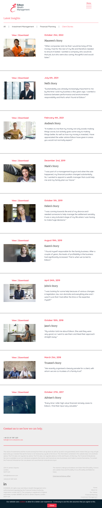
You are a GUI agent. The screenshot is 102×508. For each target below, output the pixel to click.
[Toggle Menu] (88, 6)
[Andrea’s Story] (20, 130)
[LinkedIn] (5, 484)
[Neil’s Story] (20, 90)
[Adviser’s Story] (20, 405)
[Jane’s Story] (20, 333)
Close (52, 505)
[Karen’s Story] (20, 253)
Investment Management (23, 26)
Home (95, 487)
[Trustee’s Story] (20, 370)
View (14, 35)
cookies (22, 502)
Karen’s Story (51, 245)
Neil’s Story (50, 83)
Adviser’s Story (52, 397)
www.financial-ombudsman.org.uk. (45, 460)
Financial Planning (48, 26)
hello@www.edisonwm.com (13, 440)
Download (23, 35)
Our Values (93, 492)
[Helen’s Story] (20, 213)
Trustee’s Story (52, 362)
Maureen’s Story (53, 40)
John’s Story (51, 285)
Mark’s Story (51, 166)
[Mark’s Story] (20, 173)
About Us (94, 490)
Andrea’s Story (52, 123)
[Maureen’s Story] (20, 48)
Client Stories (67, 26)
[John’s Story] (20, 293)
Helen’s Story (51, 206)
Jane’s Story (50, 325)
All (5, 26)
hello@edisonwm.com (11, 475)
